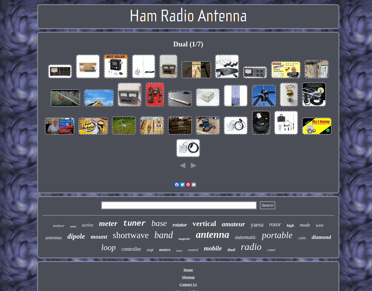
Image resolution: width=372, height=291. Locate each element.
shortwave (131, 235)
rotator (180, 225)
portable (277, 235)
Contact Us (188, 284)
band (163, 235)
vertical (204, 224)
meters (165, 249)
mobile (213, 248)
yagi (150, 250)
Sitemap (188, 277)
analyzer (58, 226)
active (87, 225)
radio (251, 246)
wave (73, 226)
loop (108, 247)
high (290, 225)
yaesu (257, 224)
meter (108, 223)
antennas (54, 237)
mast (179, 250)
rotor (275, 224)
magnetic (184, 238)
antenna (213, 234)
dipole (76, 236)
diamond (321, 237)
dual (231, 249)
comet (271, 250)
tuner (134, 224)
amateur (233, 224)
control (193, 250)
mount (99, 236)
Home (188, 270)
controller (131, 249)
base (159, 223)
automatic (245, 237)
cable (302, 238)
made (305, 225)
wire (320, 225)
